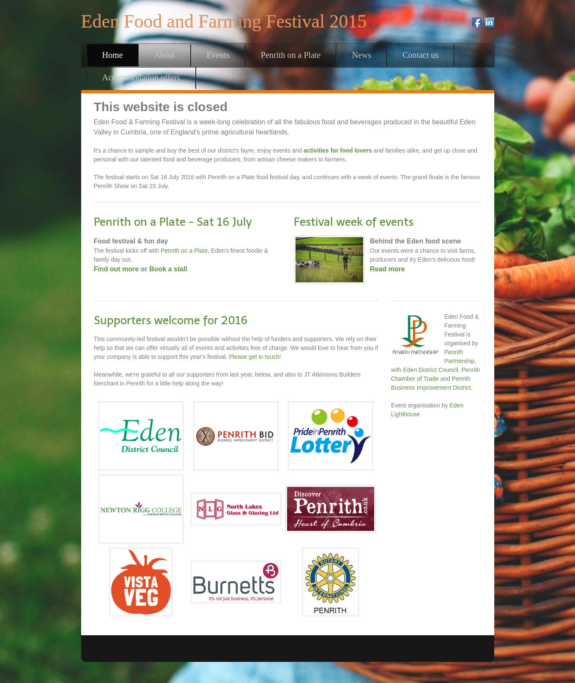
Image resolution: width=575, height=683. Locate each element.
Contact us (420, 55)
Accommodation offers (141, 77)
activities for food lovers (338, 150)
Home (112, 55)
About (164, 55)
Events (217, 55)
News (361, 55)
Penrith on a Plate (291, 55)
